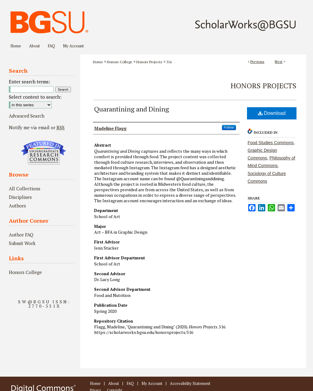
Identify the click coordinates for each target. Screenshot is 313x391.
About (113, 383)
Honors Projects (149, 62)
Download (272, 113)
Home (98, 62)
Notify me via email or (36, 127)
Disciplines (20, 197)
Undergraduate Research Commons (43, 152)
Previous (257, 61)
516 (169, 62)
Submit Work (22, 243)
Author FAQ (21, 235)
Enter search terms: (29, 82)
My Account (152, 383)
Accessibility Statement (190, 383)
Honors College (119, 62)
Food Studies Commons (270, 142)
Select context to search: (35, 97)
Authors (17, 206)
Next (278, 61)
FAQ (130, 383)
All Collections (24, 188)
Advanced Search (26, 116)
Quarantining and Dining (131, 108)
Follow (229, 127)
